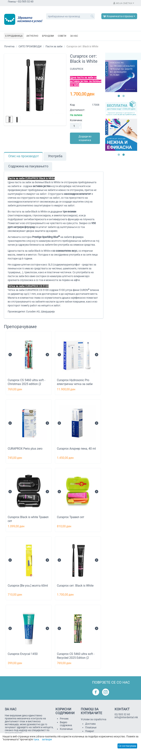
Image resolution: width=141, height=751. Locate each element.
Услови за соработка (93, 719)
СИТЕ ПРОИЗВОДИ (30, 46)
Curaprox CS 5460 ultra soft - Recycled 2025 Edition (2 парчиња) (75, 657)
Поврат (89, 731)
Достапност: (77, 109)
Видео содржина (66, 724)
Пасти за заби (54, 46)
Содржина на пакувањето (28, 166)
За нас (74, 36)
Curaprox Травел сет (70, 517)
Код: (72, 104)
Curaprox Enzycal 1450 (23, 654)
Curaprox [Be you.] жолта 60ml (28, 585)
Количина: (76, 120)
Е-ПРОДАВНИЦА (14, 36)
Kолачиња (66, 728)
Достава (90, 723)
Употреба (55, 156)
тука (36, 739)
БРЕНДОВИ (48, 36)
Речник (64, 718)
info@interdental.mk (126, 717)
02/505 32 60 (122, 714)
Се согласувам (127, 745)
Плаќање (90, 727)
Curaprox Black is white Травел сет (28, 519)
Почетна (9, 46)
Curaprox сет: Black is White (75, 585)
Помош (12, 1)
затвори (47, 739)
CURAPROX (76, 68)
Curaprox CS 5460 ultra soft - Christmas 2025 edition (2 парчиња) (26, 384)
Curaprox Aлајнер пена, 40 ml (76, 448)
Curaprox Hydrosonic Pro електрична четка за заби (75, 382)
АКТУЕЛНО (32, 36)
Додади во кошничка (84, 138)
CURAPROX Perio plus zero (25, 448)
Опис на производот (23, 156)
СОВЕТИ (62, 36)
